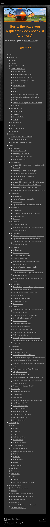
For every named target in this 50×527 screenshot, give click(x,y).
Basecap (15, 91)
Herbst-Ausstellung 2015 (20, 406)
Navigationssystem (19, 437)
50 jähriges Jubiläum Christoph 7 (23, 156)
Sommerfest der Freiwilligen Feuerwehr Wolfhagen (29, 357)
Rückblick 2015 (15, 389)
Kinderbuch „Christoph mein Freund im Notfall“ (27, 103)
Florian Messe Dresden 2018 (22, 290)
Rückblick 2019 (15, 247)
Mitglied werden (16, 122)
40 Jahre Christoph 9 (19, 408)
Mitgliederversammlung (20, 372)
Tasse (15, 88)
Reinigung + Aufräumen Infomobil (23, 386)
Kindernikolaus (17, 196)
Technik (13, 425)
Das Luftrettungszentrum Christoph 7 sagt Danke (28, 287)
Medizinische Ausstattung (19, 448)
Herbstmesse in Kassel (20, 321)
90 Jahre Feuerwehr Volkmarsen (23, 329)
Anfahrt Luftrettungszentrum (19, 488)
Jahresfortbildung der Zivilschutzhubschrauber (27, 400)
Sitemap (18, 519)
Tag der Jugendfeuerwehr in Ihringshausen (26, 338)
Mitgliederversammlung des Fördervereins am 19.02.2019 (27, 280)
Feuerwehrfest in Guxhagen (21, 326)
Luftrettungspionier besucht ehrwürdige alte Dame (28, 236)
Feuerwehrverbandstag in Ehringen (24, 355)
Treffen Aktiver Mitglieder (20, 258)
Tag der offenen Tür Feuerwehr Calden (25, 267)
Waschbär (16, 105)
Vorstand (13, 60)
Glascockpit (16, 431)
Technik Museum (18, 295)
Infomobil (13, 63)
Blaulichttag (16, 219)
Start (10, 54)
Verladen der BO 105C (20, 159)
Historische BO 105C (17, 108)
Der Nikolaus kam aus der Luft (22, 318)
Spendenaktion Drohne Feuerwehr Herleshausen (28, 182)
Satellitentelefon (18, 440)
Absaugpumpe (17, 465)
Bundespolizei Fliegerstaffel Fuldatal (22, 493)
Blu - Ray (16, 100)
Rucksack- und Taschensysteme (23, 451)
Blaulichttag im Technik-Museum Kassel (25, 188)
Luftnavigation (15, 474)
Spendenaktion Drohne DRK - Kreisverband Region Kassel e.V (29, 166)
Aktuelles (11, 134)
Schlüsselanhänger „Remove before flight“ (26, 94)
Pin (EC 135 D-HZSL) (20, 71)
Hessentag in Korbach (20, 301)
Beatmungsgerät (18, 459)
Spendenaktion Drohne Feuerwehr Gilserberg (27, 185)
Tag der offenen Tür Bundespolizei (23, 199)
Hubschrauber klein (19, 86)
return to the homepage (31, 41)
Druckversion (9, 519)
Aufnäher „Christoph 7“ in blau (22, 77)
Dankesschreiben (18, 397)
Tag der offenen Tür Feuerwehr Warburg (25, 360)
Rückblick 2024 (15, 162)
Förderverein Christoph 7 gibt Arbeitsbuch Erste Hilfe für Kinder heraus (28, 229)
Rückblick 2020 (15, 233)
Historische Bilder (18, 117)
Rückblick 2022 (15, 207)
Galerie (13, 476)
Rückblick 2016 (15, 346)
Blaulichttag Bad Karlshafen (21, 154)
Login (44, 519)
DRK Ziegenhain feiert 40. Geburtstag (25, 292)
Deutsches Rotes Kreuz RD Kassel (22, 496)
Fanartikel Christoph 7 (18, 69)
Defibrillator (16, 457)
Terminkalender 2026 (17, 66)
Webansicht (42, 521)
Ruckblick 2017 (15, 307)
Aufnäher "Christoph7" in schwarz (23, 80)
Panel (14, 434)
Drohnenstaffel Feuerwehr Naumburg (24, 173)
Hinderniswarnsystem (19, 442)
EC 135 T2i (16, 428)
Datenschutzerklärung (17, 128)
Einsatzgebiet (15, 471)
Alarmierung (14, 468)
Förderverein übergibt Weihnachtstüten (25, 315)
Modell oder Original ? (20, 403)
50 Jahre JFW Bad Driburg (21, 256)
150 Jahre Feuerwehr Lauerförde (23, 176)
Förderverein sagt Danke (20, 335)
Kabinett (15, 454)
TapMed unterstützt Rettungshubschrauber (26, 239)
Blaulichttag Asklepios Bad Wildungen (25, 171)
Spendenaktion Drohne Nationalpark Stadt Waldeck (29, 190)
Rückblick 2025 (15, 148)
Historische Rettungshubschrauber (24, 482)
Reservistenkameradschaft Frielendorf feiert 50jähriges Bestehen (26, 263)
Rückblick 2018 (15, 284)
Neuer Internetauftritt (19, 420)
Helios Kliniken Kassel (18, 499)
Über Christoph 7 (14, 423)
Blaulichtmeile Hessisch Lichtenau (23, 270)
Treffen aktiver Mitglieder (20, 224)
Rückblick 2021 (15, 222)
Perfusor (15, 462)
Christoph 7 (16, 479)
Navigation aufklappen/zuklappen (25, 3)
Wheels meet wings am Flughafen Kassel (26, 369)
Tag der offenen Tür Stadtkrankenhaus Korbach (28, 377)
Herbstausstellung (18, 216)
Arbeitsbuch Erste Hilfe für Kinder (21, 142)
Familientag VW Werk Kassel (22, 298)
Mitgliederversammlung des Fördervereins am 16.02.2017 (27, 342)
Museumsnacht (17, 202)
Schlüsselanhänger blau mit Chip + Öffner (26, 97)
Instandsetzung (17, 111)
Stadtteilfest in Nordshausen (22, 323)
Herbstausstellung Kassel (21, 253)
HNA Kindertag (17, 179)
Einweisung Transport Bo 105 (22, 414)
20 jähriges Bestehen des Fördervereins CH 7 (27, 213)
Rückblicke (12, 145)
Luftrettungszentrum (15, 485)
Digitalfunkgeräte (18, 445)
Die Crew (14, 491)
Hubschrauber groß (19, 83)
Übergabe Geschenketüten (21, 391)
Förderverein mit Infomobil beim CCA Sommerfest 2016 (28, 365)
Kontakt (15, 120)
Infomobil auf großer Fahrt (21, 374)
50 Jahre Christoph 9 (19, 151)
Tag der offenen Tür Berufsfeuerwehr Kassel (27, 205)
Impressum (14, 131)
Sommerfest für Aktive (20, 411)
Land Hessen (15, 502)
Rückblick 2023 (15, 193)
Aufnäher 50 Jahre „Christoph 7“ (23, 74)
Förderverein (13, 57)
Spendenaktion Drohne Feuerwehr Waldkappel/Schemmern (21, 138)
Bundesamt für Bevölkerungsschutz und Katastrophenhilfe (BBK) (23, 506)
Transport (16, 114)
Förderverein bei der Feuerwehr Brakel (25, 332)
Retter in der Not (18, 304)
